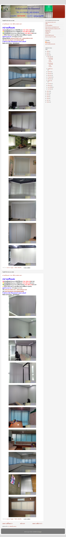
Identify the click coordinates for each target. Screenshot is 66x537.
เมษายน (49, 83)
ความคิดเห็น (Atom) (12, 526)
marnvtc (48, 42)
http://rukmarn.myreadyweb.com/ (52, 27)
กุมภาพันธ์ (50, 87)
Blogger (40, 531)
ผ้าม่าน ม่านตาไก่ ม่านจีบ (50, 36)
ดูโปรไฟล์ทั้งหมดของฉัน (50, 44)
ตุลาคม (49, 71)
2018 (48, 98)
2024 (48, 53)
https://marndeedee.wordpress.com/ (52, 28)
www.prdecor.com (27, 38)
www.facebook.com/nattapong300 (14, 40)
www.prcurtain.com (15, 38)
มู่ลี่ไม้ (46, 23)
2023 (48, 54)
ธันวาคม (50, 56)
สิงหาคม (50, 75)
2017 (48, 100)
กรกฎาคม (50, 77)
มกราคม (50, 89)
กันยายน (50, 73)
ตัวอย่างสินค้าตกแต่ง (49, 35)
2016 (48, 102)
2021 (48, 93)
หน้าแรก (22, 523)
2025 (48, 51)
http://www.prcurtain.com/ (50, 22)
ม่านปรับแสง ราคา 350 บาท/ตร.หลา (12, 24)
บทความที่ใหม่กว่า (7, 523)
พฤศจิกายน (50, 68)
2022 (48, 91)
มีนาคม (49, 85)
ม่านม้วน (47, 33)
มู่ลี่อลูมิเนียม (47, 32)
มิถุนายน (50, 78)
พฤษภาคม (50, 80)
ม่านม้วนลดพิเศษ (48, 25)
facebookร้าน (48, 30)
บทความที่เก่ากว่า (37, 523)
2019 (48, 96)
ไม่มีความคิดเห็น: (18, 267)
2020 (48, 94)
